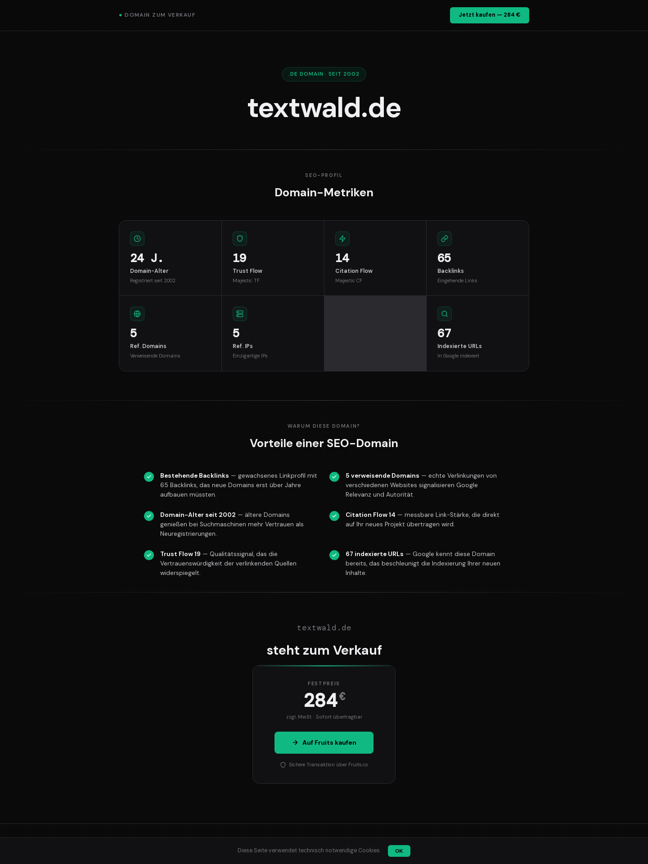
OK (399, 851)
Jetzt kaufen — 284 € (490, 14)
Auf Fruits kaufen (324, 742)
